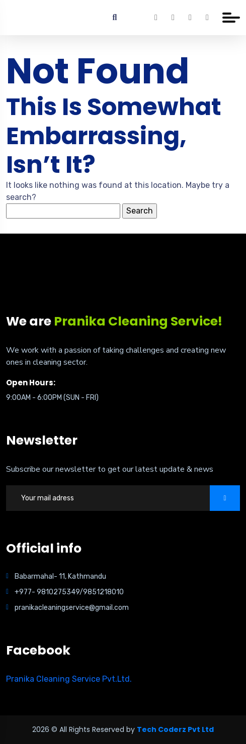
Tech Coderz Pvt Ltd (175, 729)
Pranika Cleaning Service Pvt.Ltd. (69, 679)
